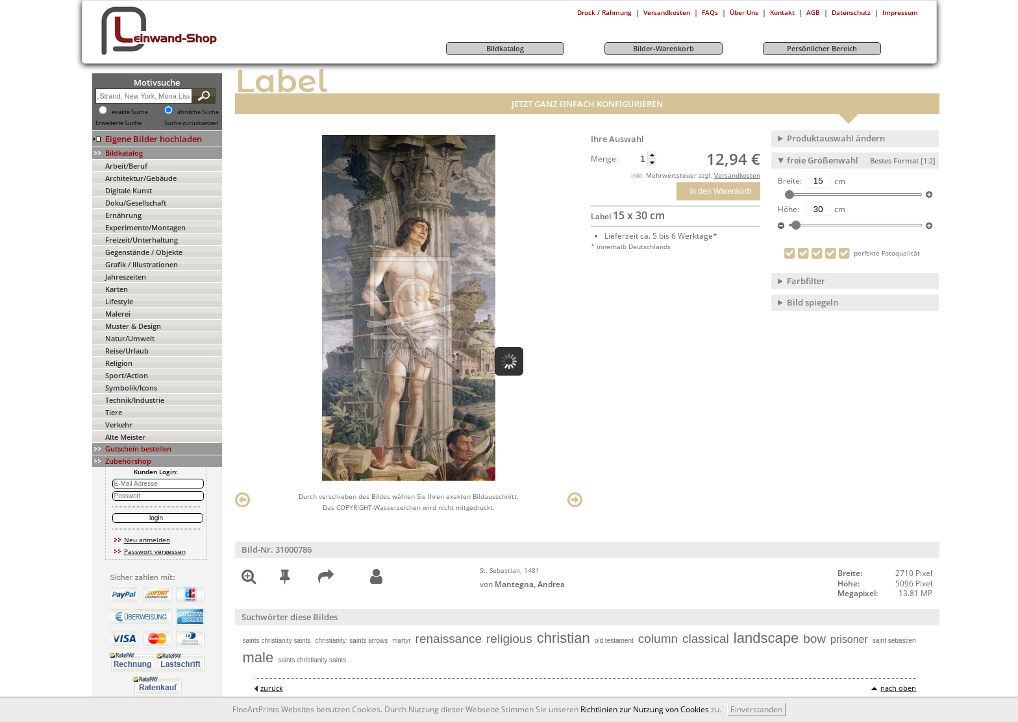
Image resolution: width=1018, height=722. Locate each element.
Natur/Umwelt (130, 338)
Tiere (113, 412)
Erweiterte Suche (118, 123)
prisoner (849, 639)
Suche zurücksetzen (191, 123)
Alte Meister (125, 437)
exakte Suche (130, 112)
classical (705, 638)
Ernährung (123, 215)
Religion (118, 363)
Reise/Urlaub (127, 350)
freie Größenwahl (861, 160)
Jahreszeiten (125, 277)
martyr (401, 640)
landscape (766, 638)
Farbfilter (806, 281)
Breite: (790, 181)
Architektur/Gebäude (141, 178)
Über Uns (744, 12)
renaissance (449, 638)
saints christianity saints (277, 640)
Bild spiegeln (812, 302)
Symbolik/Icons (131, 387)
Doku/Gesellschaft (135, 203)
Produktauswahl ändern (836, 138)
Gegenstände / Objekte (143, 252)
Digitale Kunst (128, 190)
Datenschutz (851, 12)
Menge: (604, 159)
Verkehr (118, 424)
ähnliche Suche (198, 112)
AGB (813, 12)
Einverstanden (756, 709)
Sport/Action (126, 375)
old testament (614, 640)
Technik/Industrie (134, 400)
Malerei (117, 314)
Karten (116, 289)
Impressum (900, 12)
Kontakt (782, 12)
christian (563, 638)
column (658, 638)
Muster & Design (133, 326)
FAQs (710, 12)
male (258, 657)
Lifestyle (119, 301)
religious (509, 638)
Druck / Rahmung (604, 12)
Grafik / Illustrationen (141, 264)
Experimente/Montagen (145, 227)
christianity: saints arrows (352, 640)
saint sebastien (894, 640)
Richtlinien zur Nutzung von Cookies (644, 709)
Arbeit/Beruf (126, 166)
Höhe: (788, 209)
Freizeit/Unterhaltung (141, 240)
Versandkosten (666, 12)
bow (814, 638)
